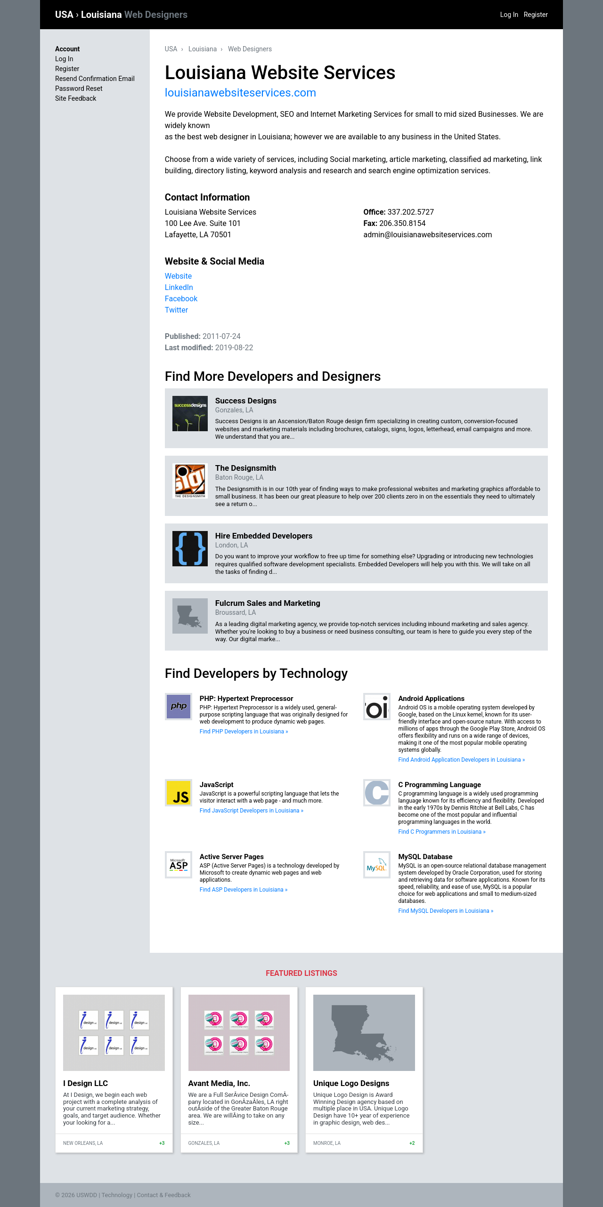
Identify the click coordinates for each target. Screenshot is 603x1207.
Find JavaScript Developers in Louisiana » (251, 810)
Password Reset (79, 88)
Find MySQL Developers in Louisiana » (445, 911)
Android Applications (431, 698)
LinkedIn (179, 287)
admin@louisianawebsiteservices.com (427, 234)
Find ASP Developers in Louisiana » (244, 889)
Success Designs (246, 400)
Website (178, 276)
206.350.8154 (402, 223)
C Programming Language (439, 785)
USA (65, 14)
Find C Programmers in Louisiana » (442, 832)
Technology (116, 1195)
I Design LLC (85, 1083)
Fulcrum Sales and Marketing (267, 603)
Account (67, 49)
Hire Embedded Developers (264, 535)
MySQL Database (425, 857)
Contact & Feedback (164, 1195)
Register (536, 14)
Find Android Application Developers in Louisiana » (461, 759)
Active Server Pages (232, 857)
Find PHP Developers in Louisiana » (244, 731)
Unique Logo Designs (351, 1083)
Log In (509, 14)
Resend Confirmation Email (95, 78)
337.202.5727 (411, 212)
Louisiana (134, 14)
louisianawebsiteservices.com (240, 92)
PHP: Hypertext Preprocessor (246, 698)
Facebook (181, 298)
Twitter (176, 310)
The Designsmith (245, 468)
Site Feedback (75, 98)
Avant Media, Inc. (219, 1083)
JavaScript (217, 785)
